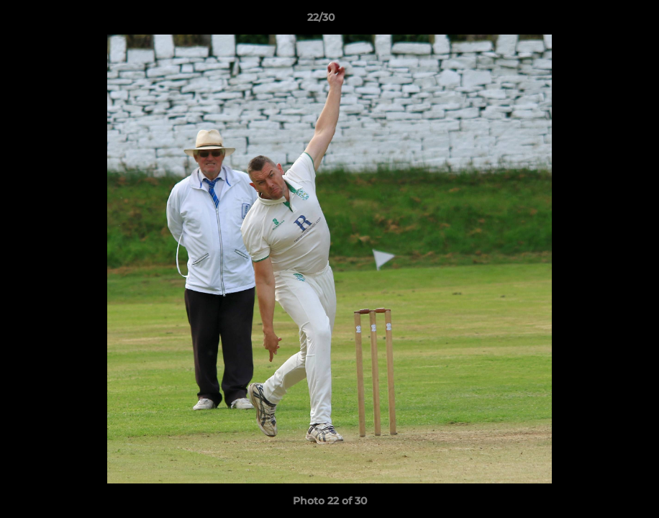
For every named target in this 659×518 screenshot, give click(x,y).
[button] (598, 20)
